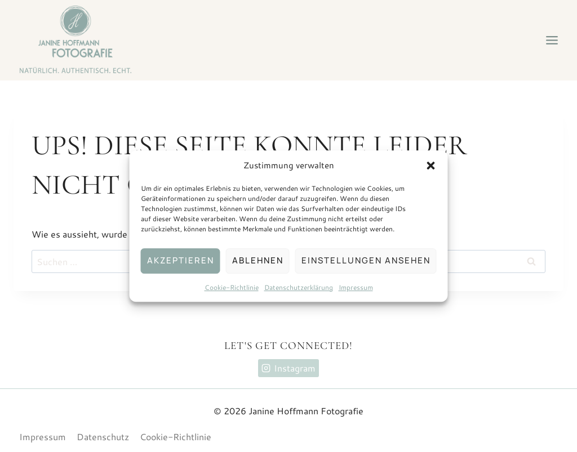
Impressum (356, 287)
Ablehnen (257, 260)
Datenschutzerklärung (298, 287)
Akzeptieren (180, 260)
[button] (431, 165)
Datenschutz (103, 436)
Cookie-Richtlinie (232, 287)
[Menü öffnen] (551, 40)
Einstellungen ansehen (365, 260)
